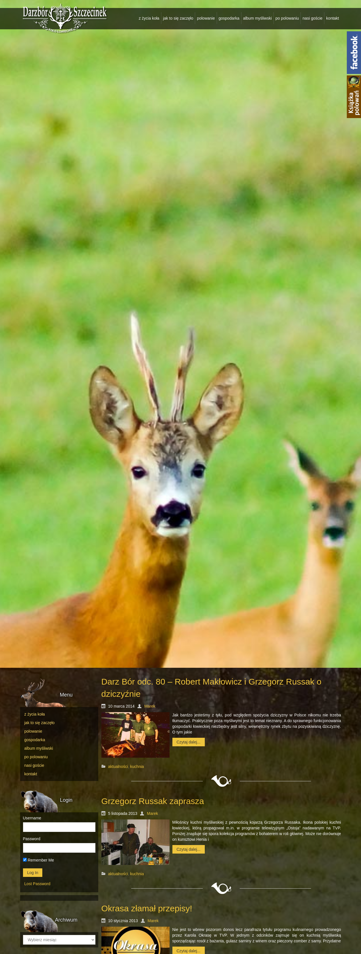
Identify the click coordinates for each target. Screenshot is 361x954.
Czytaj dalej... (189, 742)
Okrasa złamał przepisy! (146, 908)
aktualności (118, 766)
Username (32, 818)
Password (31, 838)
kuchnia (137, 766)
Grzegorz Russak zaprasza (152, 801)
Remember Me (38, 860)
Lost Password (37, 883)
